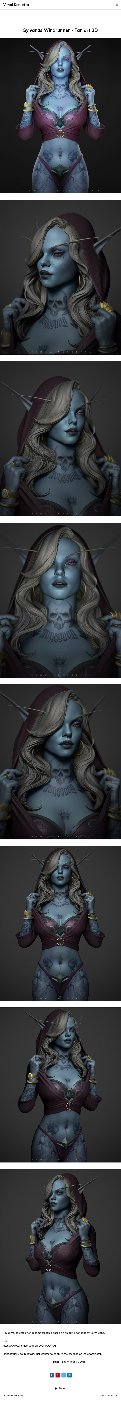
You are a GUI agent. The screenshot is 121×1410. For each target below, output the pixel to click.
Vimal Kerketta (16, 4)
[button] (60, 1388)
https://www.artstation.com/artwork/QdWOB (29, 1345)
